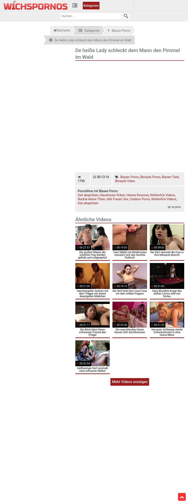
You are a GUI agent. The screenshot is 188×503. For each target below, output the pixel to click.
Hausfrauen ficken (112, 195)
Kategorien (91, 5)
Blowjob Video (125, 181)
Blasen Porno (129, 177)
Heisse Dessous (138, 195)
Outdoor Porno (140, 199)
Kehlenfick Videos (162, 195)
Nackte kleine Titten (91, 199)
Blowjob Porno (150, 177)
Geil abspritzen (88, 195)
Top (182, 497)
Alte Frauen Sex (117, 199)
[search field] (91, 16)
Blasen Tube (170, 177)
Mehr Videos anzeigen (130, 382)
